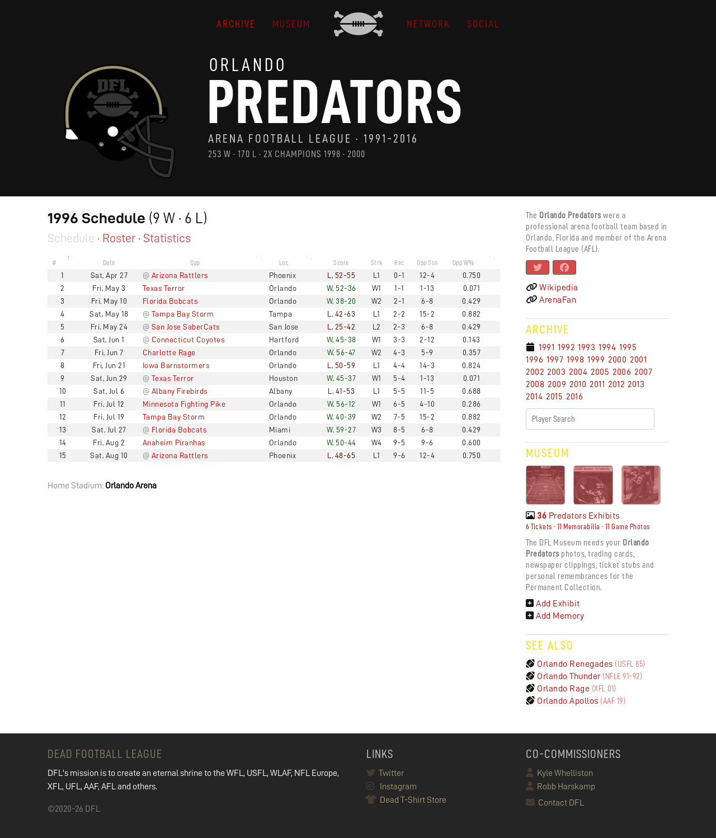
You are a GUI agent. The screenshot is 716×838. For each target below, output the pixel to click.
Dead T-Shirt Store (406, 799)
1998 (575, 359)
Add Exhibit (553, 603)
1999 (596, 359)
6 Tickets (539, 526)
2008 (535, 384)
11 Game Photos (627, 526)
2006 (622, 372)
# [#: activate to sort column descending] (54, 262)
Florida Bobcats (170, 301)
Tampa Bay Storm (183, 314)
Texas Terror (164, 288)
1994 (607, 347)
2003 (556, 372)
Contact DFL (555, 802)
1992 (566, 347)
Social (483, 23)
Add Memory (555, 615)
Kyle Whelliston (559, 773)
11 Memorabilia (578, 526)
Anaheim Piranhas (174, 442)
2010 (577, 384)
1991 (546, 347)
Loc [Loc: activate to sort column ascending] (284, 262)
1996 (534, 359)
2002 (535, 372)
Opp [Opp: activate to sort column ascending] (195, 262)
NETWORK (428, 23)
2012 (616, 384)
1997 (555, 359)
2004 (578, 372)
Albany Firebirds (180, 391)
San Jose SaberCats (186, 327)
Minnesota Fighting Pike (184, 404)
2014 (534, 396)
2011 (597, 384)
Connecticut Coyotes (188, 339)
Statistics (167, 238)
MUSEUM (291, 23)
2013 (636, 384)
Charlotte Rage (169, 352)
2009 (557, 384)
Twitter (385, 773)
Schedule (71, 238)
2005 (600, 372)
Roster (118, 238)
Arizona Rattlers (180, 275)
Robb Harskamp (560, 786)
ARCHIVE (236, 23)
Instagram (391, 786)
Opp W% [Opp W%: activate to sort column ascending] (463, 262)
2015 (554, 396)
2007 (643, 372)
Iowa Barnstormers (176, 365)
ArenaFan (551, 299)
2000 (617, 359)
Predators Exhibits (573, 515)
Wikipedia (552, 287)
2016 (574, 396)
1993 (586, 347)
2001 (638, 359)
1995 (628, 347)
